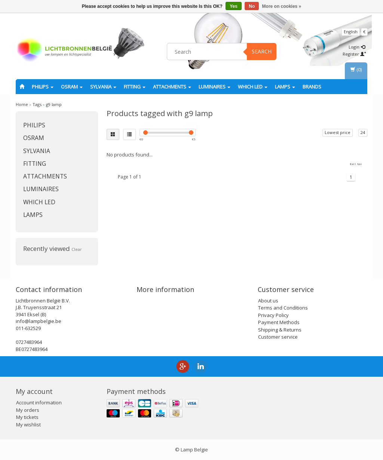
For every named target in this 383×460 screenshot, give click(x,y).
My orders (27, 410)
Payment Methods (279, 322)
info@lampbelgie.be (38, 321)
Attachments (172, 86)
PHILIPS (42, 86)
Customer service (278, 336)
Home (22, 104)
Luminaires (214, 86)
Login (357, 47)
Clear (76, 249)
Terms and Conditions (283, 307)
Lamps (285, 86)
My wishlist (28, 424)
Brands (312, 86)
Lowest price (337, 132)
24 (363, 132)
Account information (39, 402)
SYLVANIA (103, 86)
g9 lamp (54, 104)
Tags (37, 104)
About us (268, 300)
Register (354, 54)
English (351, 31)
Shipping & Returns (279, 329)
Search (262, 51)
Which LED (252, 86)
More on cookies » (281, 6)
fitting (134, 86)
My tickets (27, 417)
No (252, 6)
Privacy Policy (273, 315)
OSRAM (72, 86)
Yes (234, 6)
